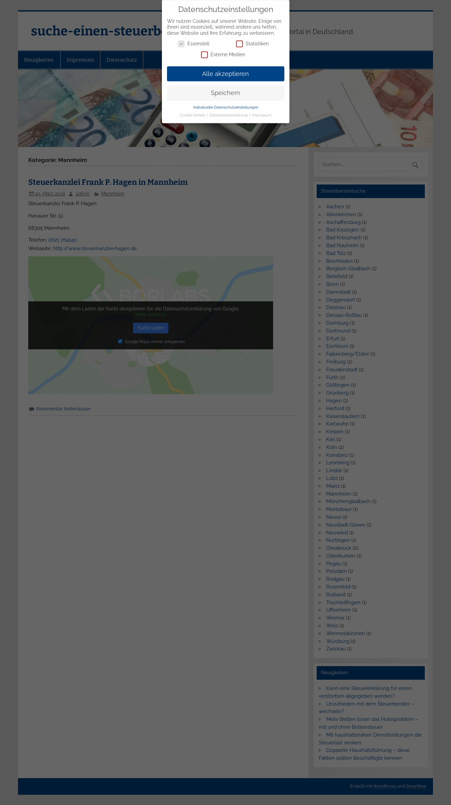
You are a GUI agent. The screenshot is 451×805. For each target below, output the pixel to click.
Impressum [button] (261, 111)
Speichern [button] (225, 88)
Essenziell (194, 39)
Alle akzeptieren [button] (225, 69)
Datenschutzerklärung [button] (229, 111)
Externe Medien (223, 50)
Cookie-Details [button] (193, 111)
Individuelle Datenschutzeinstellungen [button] (225, 103)
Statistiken (252, 39)
